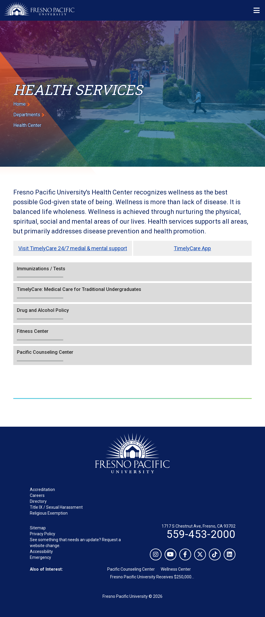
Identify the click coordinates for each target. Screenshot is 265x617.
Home (19, 104)
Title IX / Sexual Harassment (56, 507)
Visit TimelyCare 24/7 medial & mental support (72, 248)
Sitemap (38, 528)
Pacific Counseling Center (131, 569)
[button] (132, 272)
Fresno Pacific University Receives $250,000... (152, 577)
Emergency (40, 557)
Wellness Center (176, 569)
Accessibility (41, 551)
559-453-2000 (200, 534)
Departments (26, 114)
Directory (38, 501)
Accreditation (42, 489)
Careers (37, 495)
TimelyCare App (192, 248)
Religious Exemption (49, 513)
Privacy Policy (42, 533)
